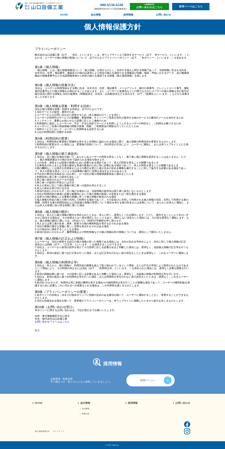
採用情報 (128, 14)
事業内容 (85, 414)
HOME (64, 14)
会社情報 (96, 14)
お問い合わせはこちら (149, 7)
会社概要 (85, 409)
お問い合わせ (163, 14)
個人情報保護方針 (42, 431)
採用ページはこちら (191, 6)
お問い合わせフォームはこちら (52, 321)
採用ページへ (156, 380)
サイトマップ (58, 431)
